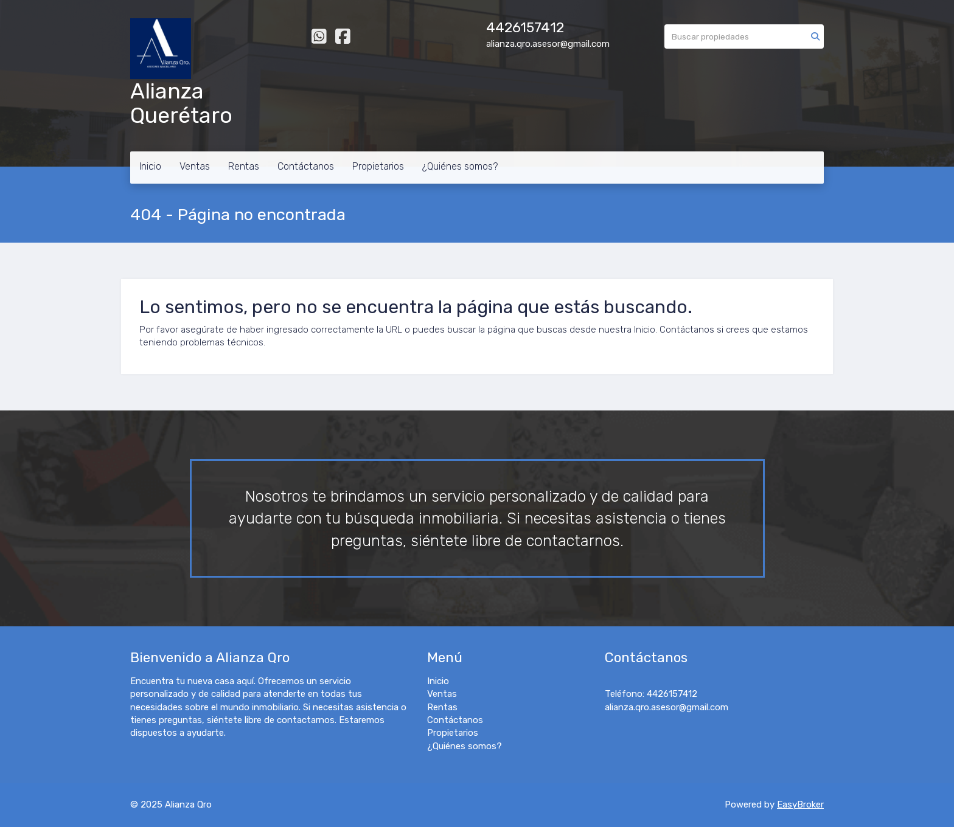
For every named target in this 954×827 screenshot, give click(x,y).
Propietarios (378, 166)
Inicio (150, 166)
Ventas (194, 166)
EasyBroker (800, 804)
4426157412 (525, 27)
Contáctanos (305, 166)
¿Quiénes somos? (460, 166)
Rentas (243, 166)
